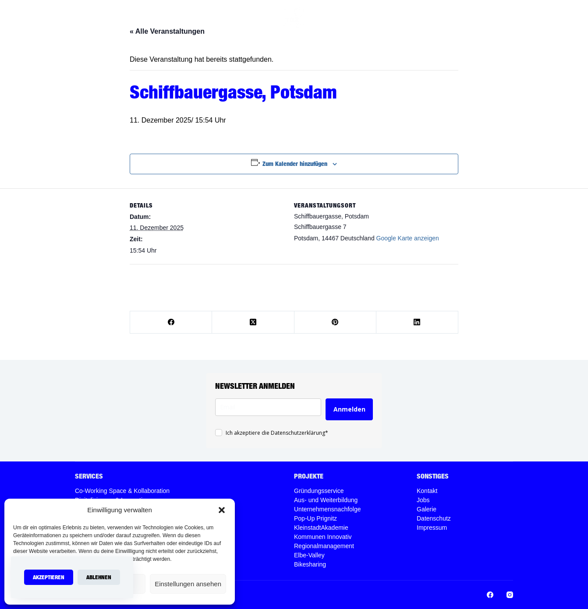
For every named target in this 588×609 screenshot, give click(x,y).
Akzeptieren (48, 577)
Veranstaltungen (392, 17)
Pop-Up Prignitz (315, 518)
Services (208, 17)
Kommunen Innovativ (323, 536)
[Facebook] (460, 17)
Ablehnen (98, 577)
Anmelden (349, 409)
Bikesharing (310, 564)
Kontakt (427, 490)
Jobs (436, 17)
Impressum (432, 527)
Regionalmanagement (324, 545)
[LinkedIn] (417, 322)
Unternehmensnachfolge (327, 509)
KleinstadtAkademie (321, 527)
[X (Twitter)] (253, 322)
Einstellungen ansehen (188, 584)
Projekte (338, 17)
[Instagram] (473, 17)
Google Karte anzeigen (407, 238)
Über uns (248, 17)
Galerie (426, 509)
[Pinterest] (335, 322)
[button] (221, 510)
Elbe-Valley (309, 555)
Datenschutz (434, 518)
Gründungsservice (319, 490)
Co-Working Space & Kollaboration (122, 490)
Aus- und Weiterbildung (326, 499)
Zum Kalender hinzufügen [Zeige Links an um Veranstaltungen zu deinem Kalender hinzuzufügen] (294, 163)
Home (170, 17)
